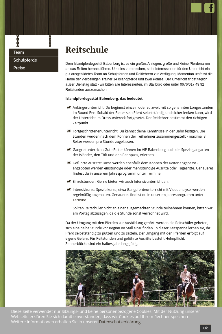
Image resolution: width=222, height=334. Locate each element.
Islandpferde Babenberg (59, 17)
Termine (154, 173)
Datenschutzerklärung (119, 321)
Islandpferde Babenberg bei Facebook (209, 8)
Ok (205, 328)
